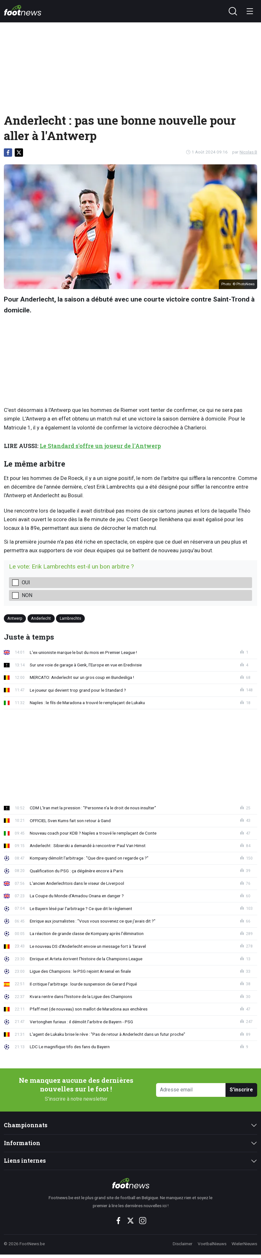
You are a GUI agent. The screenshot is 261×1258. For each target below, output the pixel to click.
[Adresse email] (191, 1090)
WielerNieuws (244, 1243)
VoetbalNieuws (212, 1243)
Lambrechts (70, 618)
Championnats (25, 1125)
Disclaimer (183, 1243)
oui (26, 582)
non (27, 595)
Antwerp (14, 618)
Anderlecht (41, 618)
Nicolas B (248, 151)
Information (22, 1143)
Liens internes (25, 1160)
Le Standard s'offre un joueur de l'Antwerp (100, 446)
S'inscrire (241, 1090)
